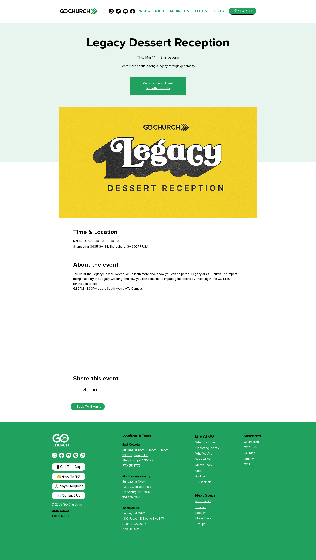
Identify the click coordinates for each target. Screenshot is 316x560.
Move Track (203, 518)
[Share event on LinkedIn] (95, 389)
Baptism (200, 513)
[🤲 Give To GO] (68, 476)
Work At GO (203, 459)
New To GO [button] (203, 501)
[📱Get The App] (68, 467)
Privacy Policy (60, 510)
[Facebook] (61, 455)
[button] (242, 11)
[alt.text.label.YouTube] (125, 11)
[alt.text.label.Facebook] (132, 11)
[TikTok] (118, 11)
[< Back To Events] (88, 406)
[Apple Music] (82, 455)
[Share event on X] (85, 389)
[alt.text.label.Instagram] (111, 11)
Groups (200, 524)
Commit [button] (200, 507)
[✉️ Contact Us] (68, 495)
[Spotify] (75, 455)
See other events (158, 88)
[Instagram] (54, 455)
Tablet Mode (60, 516)
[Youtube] (68, 455)
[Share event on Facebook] (75, 389)
